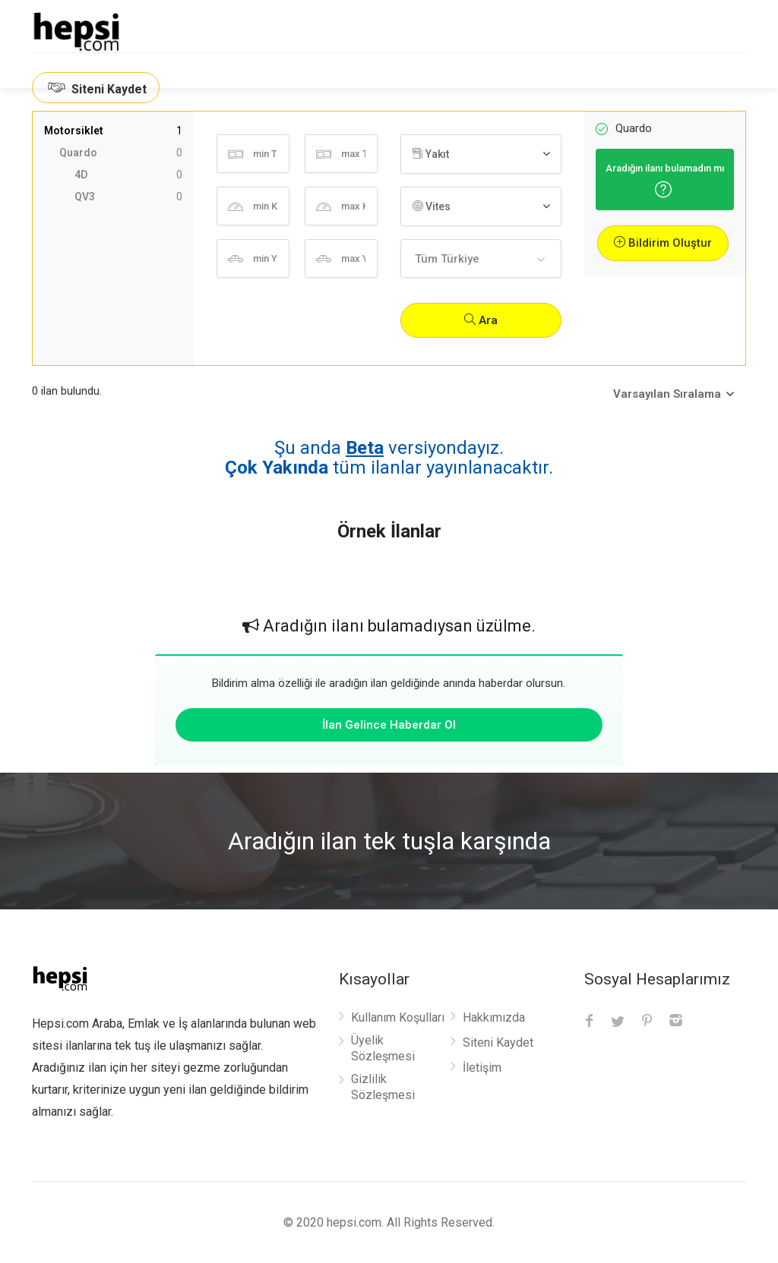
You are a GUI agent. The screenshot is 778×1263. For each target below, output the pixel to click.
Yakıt (431, 154)
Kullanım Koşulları (397, 1017)
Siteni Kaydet (96, 88)
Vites (432, 206)
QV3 (128, 197)
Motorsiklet (113, 131)
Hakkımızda (494, 1017)
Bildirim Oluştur (663, 243)
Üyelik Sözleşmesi (383, 1048)
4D (128, 175)
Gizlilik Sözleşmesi (383, 1087)
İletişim (482, 1067)
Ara (481, 320)
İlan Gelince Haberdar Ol (389, 725)
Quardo (120, 153)
